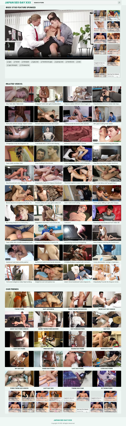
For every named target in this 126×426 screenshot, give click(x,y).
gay (10, 62)
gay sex (35, 62)
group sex (59, 62)
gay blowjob (13, 65)
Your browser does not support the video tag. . (49, 34)
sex (79, 62)
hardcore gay (47, 62)
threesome (25, 65)
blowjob (26, 62)
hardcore (70, 62)
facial (17, 62)
